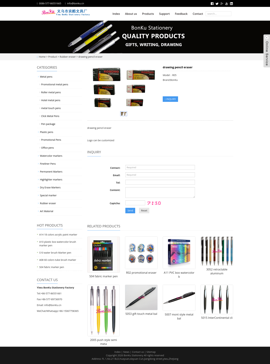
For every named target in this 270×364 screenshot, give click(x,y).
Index (116, 14)
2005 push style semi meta (103, 342)
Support (164, 14)
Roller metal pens (51, 92)
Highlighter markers (51, 179)
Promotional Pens (51, 139)
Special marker (48, 195)
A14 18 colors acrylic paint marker (58, 234)
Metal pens (46, 76)
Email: (116, 175)
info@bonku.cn (75, 3)
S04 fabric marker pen (103, 276)
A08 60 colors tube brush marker (57, 259)
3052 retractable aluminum (216, 271)
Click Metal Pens (50, 116)
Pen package (48, 124)
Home (42, 56)
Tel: (118, 182)
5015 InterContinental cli (217, 318)
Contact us (138, 352)
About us (131, 14)
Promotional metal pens (54, 84)
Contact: (115, 167)
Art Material (46, 211)
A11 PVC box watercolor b (179, 275)
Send (130, 210)
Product (52, 56)
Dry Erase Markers (50, 187)
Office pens (47, 147)
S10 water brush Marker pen (55, 252)
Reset (144, 210)
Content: (115, 190)
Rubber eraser (68, 56)
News (126, 352)
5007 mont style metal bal (179, 316)
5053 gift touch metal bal (141, 314)
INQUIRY (170, 99)
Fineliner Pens (48, 163)
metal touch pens (51, 108)
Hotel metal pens (50, 100)
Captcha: (115, 203)
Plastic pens (46, 132)
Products (148, 14)
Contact (198, 14)
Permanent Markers (51, 171)
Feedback (181, 14)
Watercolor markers (51, 155)
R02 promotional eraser (141, 273)
